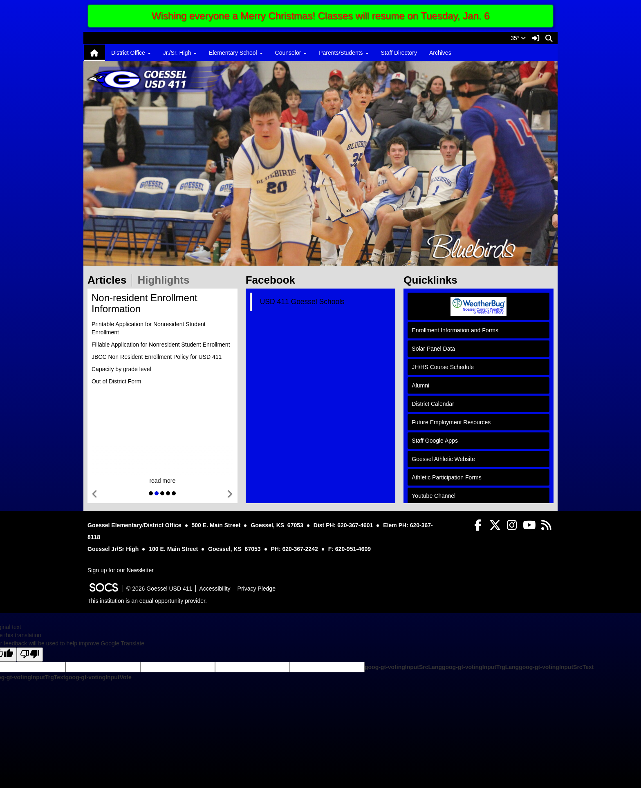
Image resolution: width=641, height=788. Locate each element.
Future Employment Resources (451, 422)
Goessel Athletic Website (443, 459)
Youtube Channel (433, 495)
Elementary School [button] (235, 52)
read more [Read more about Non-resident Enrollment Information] (162, 480)
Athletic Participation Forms (446, 477)
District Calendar (433, 404)
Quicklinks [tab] (433, 280)
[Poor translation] (30, 654)
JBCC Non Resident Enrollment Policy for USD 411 (157, 357)
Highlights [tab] (166, 280)
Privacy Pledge (257, 588)
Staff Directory (399, 52)
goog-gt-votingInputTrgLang (480, 667)
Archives (440, 52)
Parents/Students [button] (343, 52)
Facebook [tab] (273, 280)
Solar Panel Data (433, 348)
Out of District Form (116, 381)
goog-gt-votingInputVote (98, 677)
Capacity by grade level (121, 369)
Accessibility (214, 588)
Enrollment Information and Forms (455, 330)
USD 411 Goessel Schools (302, 302)
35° (518, 38)
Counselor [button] (291, 52)
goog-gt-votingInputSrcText (556, 667)
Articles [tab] (109, 280)
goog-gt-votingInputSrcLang (403, 667)
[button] (95, 494)
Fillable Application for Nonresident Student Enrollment (161, 344)
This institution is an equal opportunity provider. (147, 601)
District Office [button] (131, 52)
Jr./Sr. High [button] (180, 52)
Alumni (420, 385)
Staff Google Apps (435, 440)
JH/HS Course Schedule (443, 367)
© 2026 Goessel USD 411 (159, 588)
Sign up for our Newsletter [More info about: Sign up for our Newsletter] (120, 570)
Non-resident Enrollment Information (144, 303)
